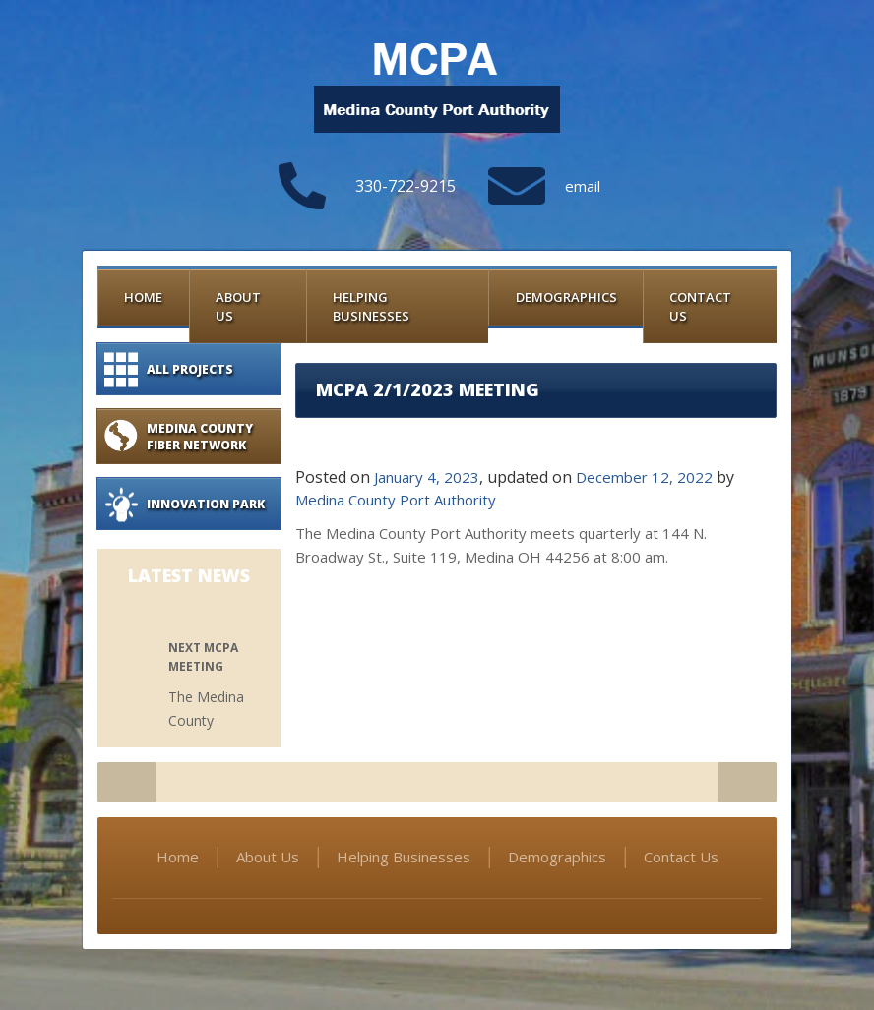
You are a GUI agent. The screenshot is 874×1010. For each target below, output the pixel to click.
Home (143, 297)
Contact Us (700, 306)
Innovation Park (206, 504)
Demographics (566, 297)
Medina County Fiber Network (200, 436)
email (582, 186)
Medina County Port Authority (395, 499)
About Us (238, 306)
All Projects (190, 369)
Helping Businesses (371, 306)
